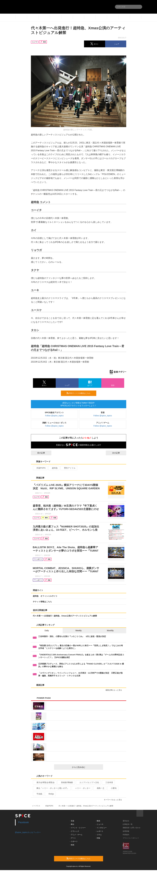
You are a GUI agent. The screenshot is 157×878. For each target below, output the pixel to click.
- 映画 (72, 845)
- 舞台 (72, 824)
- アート (73, 838)
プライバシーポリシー (131, 838)
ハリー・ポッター (81, 788)
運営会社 (126, 821)
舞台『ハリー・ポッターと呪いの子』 (51, 788)
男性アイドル (68, 468)
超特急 (54, 468)
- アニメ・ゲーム (76, 835)
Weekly (78, 630)
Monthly (110, 630)
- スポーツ (73, 841)
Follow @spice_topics (54, 416)
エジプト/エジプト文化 (88, 782)
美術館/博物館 (66, 782)
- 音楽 (72, 821)
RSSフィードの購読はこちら (80, 393)
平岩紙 (38, 794)
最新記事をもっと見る (115, 690)
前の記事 (38, 453)
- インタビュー (101, 828)
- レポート (99, 831)
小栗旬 (113, 788)
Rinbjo (50, 794)
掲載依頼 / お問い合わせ (131, 828)
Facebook (23, 822)
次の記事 (118, 453)
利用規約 (126, 835)
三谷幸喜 (108, 782)
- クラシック (74, 831)
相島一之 (99, 788)
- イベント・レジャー (78, 828)
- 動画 (98, 821)
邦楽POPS (40, 468)
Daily (47, 630)
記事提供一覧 (127, 824)
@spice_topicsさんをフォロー (28, 832)
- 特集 (98, 838)
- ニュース (99, 824)
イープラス (36, 806)
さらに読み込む (86, 767)
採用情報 (126, 831)
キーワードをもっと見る (114, 800)
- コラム (99, 835)
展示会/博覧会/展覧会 (44, 782)
